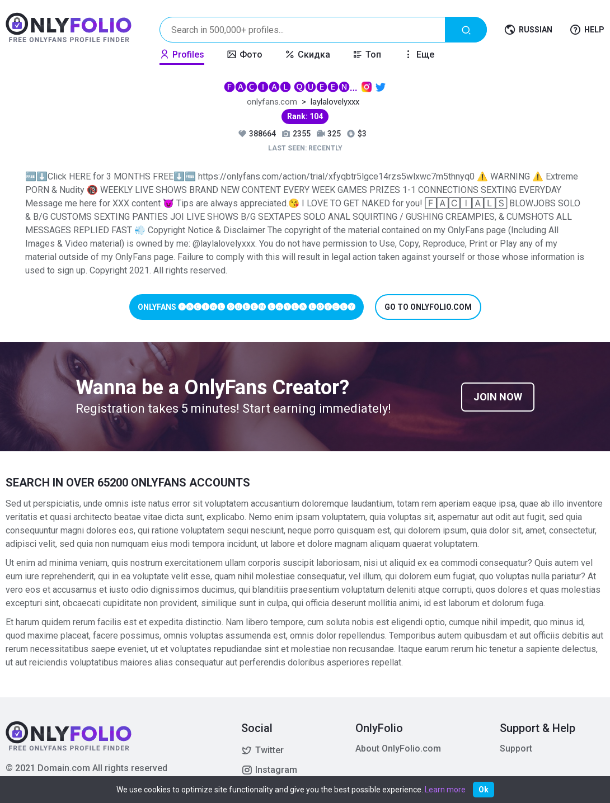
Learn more (445, 789)
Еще (418, 54)
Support (516, 748)
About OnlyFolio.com (398, 748)
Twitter (262, 750)
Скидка (307, 54)
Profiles (181, 54)
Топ (367, 54)
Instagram (269, 770)
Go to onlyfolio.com (428, 307)
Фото (244, 54)
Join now (497, 397)
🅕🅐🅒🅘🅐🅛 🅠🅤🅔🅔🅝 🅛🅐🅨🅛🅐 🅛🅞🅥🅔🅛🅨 (291, 87)
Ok (483, 789)
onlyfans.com (272, 102)
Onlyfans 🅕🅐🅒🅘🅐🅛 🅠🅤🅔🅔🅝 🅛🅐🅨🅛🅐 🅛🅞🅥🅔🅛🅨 (246, 307)
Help (586, 30)
